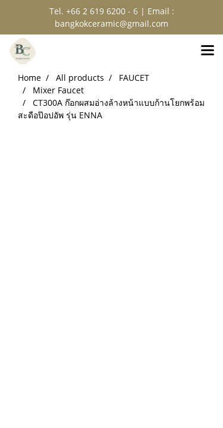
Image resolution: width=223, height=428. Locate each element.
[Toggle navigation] (207, 51)
